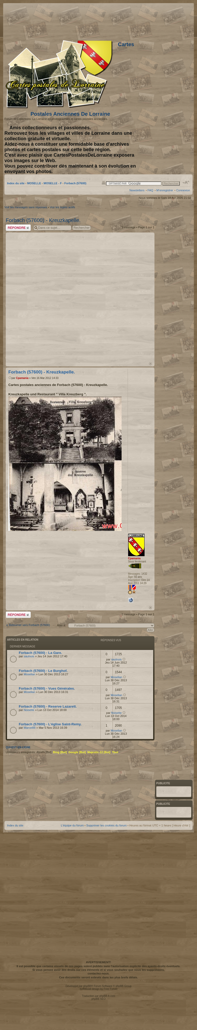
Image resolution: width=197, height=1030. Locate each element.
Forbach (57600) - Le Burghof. (43, 671)
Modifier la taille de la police (186, 182)
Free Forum (110, 989)
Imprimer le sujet (103, 182)
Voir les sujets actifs (62, 207)
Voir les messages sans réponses (25, 207)
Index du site (16, 183)
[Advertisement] (124, 20)
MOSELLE (34, 183)
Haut (150, 363)
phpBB (87, 986)
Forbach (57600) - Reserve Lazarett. (48, 706)
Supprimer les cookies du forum (106, 825)
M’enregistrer (164, 190)
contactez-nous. (99, 973)
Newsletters (136, 190)
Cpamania (22, 378)
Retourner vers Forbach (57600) (29, 625)
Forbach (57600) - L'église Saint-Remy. (50, 724)
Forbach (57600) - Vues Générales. (47, 688)
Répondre (18, 227)
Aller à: (61, 625)
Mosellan (29, 674)
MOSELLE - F (53, 183)
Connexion (183, 190)
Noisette (29, 710)
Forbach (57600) (75, 183)
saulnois (29, 656)
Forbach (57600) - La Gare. (40, 653)
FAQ (150, 190)
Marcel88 (29, 727)
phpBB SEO (99, 998)
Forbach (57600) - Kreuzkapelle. (43, 220)
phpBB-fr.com (107, 996)
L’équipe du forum (72, 825)
